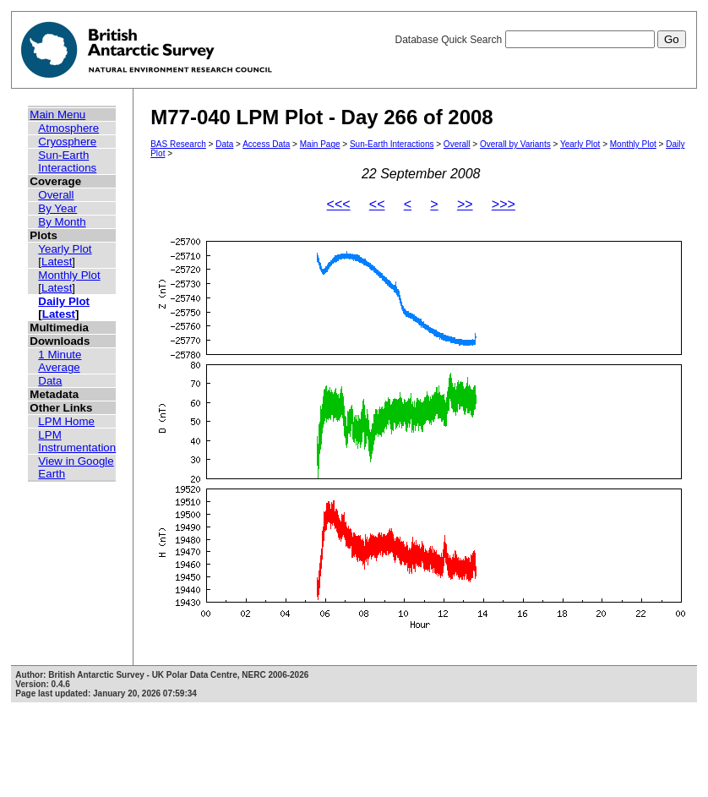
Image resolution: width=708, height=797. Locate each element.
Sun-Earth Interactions (67, 161)
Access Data (266, 144)
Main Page (320, 144)
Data (50, 380)
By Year (57, 208)
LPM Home (66, 421)
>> (465, 204)
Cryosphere (67, 141)
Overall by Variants (515, 144)
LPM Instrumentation (77, 441)
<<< (339, 204)
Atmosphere (68, 128)
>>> (503, 204)
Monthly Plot (69, 275)
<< (377, 204)
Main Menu (57, 114)
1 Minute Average (59, 361)
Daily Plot (64, 301)
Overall (56, 194)
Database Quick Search (540, 40)
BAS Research (178, 144)
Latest (56, 261)
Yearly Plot (64, 249)
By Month (61, 222)
